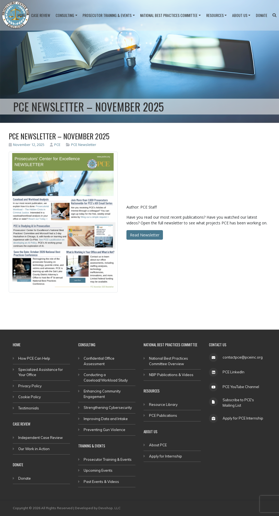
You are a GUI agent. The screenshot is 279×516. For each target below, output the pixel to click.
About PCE (158, 445)
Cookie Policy (29, 397)
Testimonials (28, 408)
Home (21, 15)
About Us (239, 15)
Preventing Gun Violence (104, 429)
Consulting (65, 15)
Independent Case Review (40, 437)
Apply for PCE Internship (243, 418)
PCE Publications (163, 415)
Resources (215, 15)
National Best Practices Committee (169, 15)
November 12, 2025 (26, 144)
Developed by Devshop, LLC (97, 508)
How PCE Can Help (34, 358)
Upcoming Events (98, 470)
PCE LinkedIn (233, 372)
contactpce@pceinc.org (243, 357)
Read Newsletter (144, 235)
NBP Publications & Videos (171, 375)
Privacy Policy (30, 386)
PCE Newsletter (83, 144)
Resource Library (163, 404)
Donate (261, 15)
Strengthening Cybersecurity (108, 407)
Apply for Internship (165, 456)
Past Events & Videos (101, 481)
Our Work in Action (34, 449)
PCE (55, 144)
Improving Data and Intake (106, 419)
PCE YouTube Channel (241, 387)
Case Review (40, 15)
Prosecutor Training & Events (107, 15)
